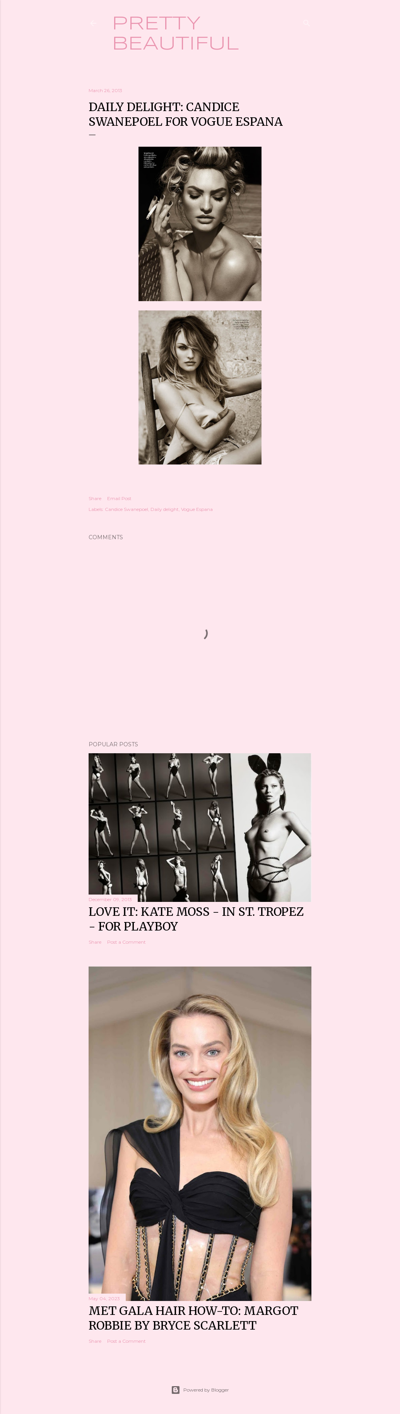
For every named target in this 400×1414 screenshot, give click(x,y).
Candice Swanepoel (126, 509)
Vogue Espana (197, 509)
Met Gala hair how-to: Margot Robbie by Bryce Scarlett (193, 1318)
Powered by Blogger (200, 1390)
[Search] (306, 21)
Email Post (119, 498)
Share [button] (95, 498)
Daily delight (164, 509)
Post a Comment (126, 942)
